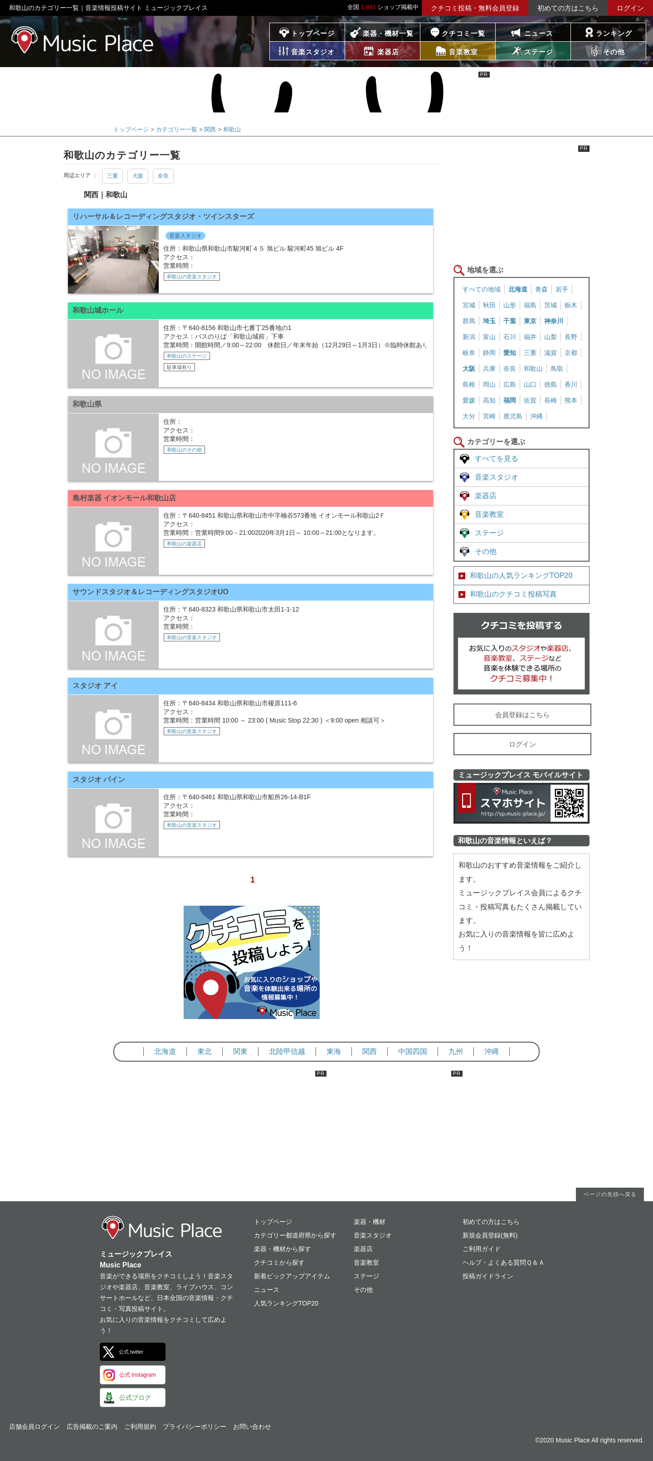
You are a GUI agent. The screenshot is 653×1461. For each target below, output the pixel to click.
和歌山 (232, 129)
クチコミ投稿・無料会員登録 (475, 8)
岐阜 (469, 352)
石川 (509, 336)
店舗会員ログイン (34, 1426)
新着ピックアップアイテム (292, 1276)
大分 (469, 416)
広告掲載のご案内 (92, 1426)
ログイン (630, 8)
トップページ (313, 33)
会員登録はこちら (522, 714)
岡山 (489, 384)
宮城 (469, 305)
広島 (509, 384)
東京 (530, 321)
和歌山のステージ (187, 356)
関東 (240, 1051)
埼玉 (489, 321)
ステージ (489, 533)
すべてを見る (496, 458)
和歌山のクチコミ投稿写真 (513, 594)
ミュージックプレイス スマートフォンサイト (521, 803)
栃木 (571, 305)
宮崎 (489, 416)
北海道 (517, 289)
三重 (112, 176)
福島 (530, 305)
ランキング (614, 33)
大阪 (137, 176)
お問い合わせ (252, 1426)
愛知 (509, 352)
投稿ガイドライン (488, 1276)
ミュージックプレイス (82, 39)
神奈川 (553, 321)
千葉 (509, 321)
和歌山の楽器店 (184, 543)
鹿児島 (512, 416)
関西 (210, 129)
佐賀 (530, 400)
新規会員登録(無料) (490, 1235)
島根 (469, 384)
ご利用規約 (140, 1426)
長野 (571, 336)
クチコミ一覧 (463, 33)
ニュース (538, 33)
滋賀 (550, 352)
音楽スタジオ (185, 236)
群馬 (469, 321)
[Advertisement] (521, 202)
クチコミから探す (279, 1262)
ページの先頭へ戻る (610, 1194)
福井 (530, 336)
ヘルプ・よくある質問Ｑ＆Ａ (504, 1262)
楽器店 (486, 496)
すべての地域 (482, 289)
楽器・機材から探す (282, 1248)
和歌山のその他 (184, 449)
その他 (486, 551)
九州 (455, 1051)
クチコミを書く (521, 653)
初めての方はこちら (568, 8)
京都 (571, 352)
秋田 (489, 305)
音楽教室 (489, 514)
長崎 (550, 400)
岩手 (562, 289)
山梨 (550, 336)
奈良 (163, 176)
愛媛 (469, 400)
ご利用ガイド (482, 1248)
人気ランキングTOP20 (286, 1303)
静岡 (489, 352)
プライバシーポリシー (194, 1426)
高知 (489, 400)
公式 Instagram (137, 1375)
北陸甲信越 (287, 1051)
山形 (509, 305)
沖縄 (536, 416)
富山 (489, 336)
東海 (333, 1051)
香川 (571, 384)
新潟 (469, 336)
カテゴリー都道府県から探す (295, 1235)
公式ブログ (135, 1397)
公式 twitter (131, 1351)
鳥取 (557, 368)
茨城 (550, 305)
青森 (541, 289)
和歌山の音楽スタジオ (192, 276)
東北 (204, 1051)
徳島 (550, 384)
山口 (530, 384)
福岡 (509, 400)
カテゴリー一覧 (176, 129)
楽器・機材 (369, 1221)
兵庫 (489, 368)
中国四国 (412, 1051)
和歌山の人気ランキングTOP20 (521, 575)
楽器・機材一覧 (388, 33)
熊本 (571, 400)
